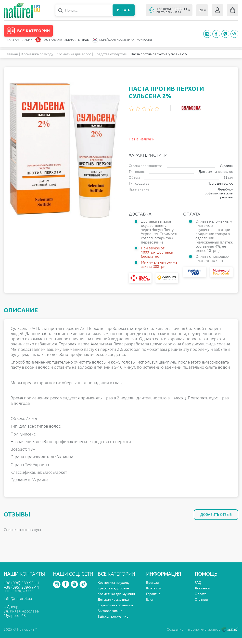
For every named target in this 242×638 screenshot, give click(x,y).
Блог (150, 599)
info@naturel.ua (18, 598)
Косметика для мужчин (116, 594)
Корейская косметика (115, 605)
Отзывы (201, 599)
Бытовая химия (110, 611)
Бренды (83, 39)
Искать (123, 10)
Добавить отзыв (216, 514)
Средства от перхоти (110, 54)
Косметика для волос (74, 54)
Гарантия (153, 594)
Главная (13, 39)
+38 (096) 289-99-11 (21, 583)
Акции (28, 39)
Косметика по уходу (37, 54)
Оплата (200, 594)
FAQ (198, 582)
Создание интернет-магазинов (202, 629)
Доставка (202, 588)
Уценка (70, 39)
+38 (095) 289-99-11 (21, 587)
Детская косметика (113, 599)
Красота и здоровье (113, 588)
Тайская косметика (113, 616)
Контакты (144, 39)
